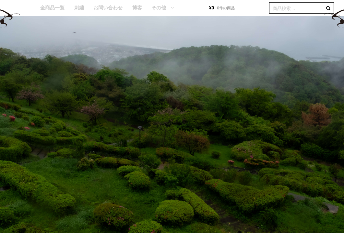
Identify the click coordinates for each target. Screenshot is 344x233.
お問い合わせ (108, 7)
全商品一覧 (52, 7)
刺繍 (79, 7)
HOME (26, 8)
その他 (158, 7)
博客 (137, 7)
